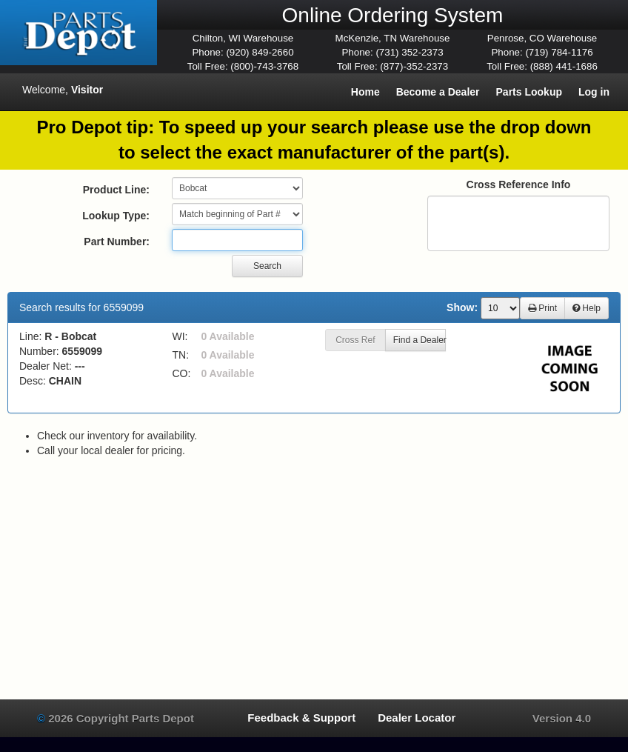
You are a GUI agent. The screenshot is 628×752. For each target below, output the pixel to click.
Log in (593, 92)
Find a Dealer (419, 340)
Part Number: (117, 241)
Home (365, 92)
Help (586, 308)
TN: (181, 355)
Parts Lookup (529, 92)
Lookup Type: (116, 216)
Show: (462, 307)
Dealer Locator (416, 717)
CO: (182, 373)
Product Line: (116, 190)
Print (542, 308)
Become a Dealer (438, 92)
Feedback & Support (301, 717)
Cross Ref (355, 340)
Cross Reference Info (519, 184)
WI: (180, 336)
